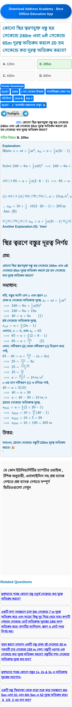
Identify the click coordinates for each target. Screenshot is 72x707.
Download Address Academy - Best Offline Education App (36, 11)
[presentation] (36, 151)
